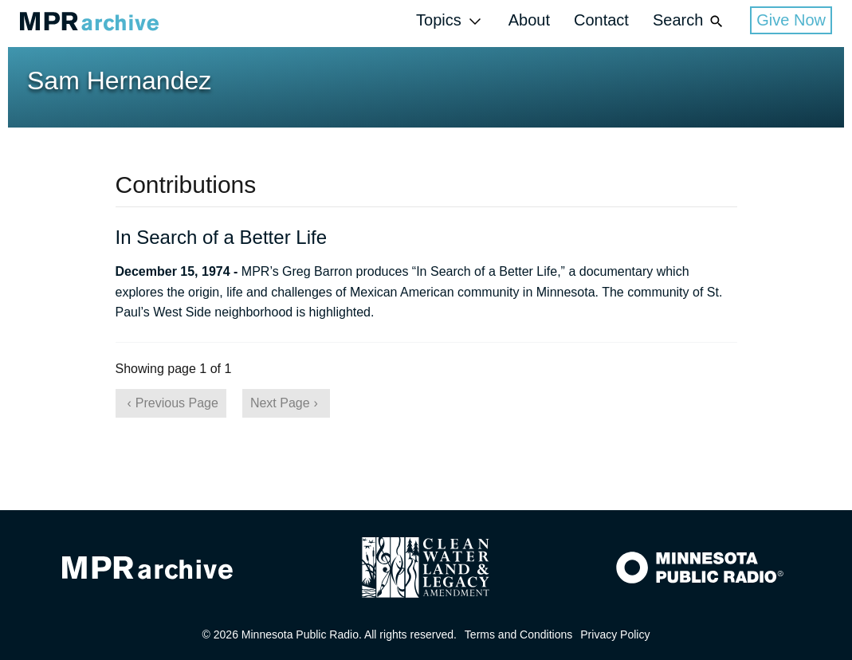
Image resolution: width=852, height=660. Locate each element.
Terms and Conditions (518, 634)
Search (689, 21)
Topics (450, 21)
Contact (601, 20)
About (529, 20)
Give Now (791, 20)
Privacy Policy (615, 634)
